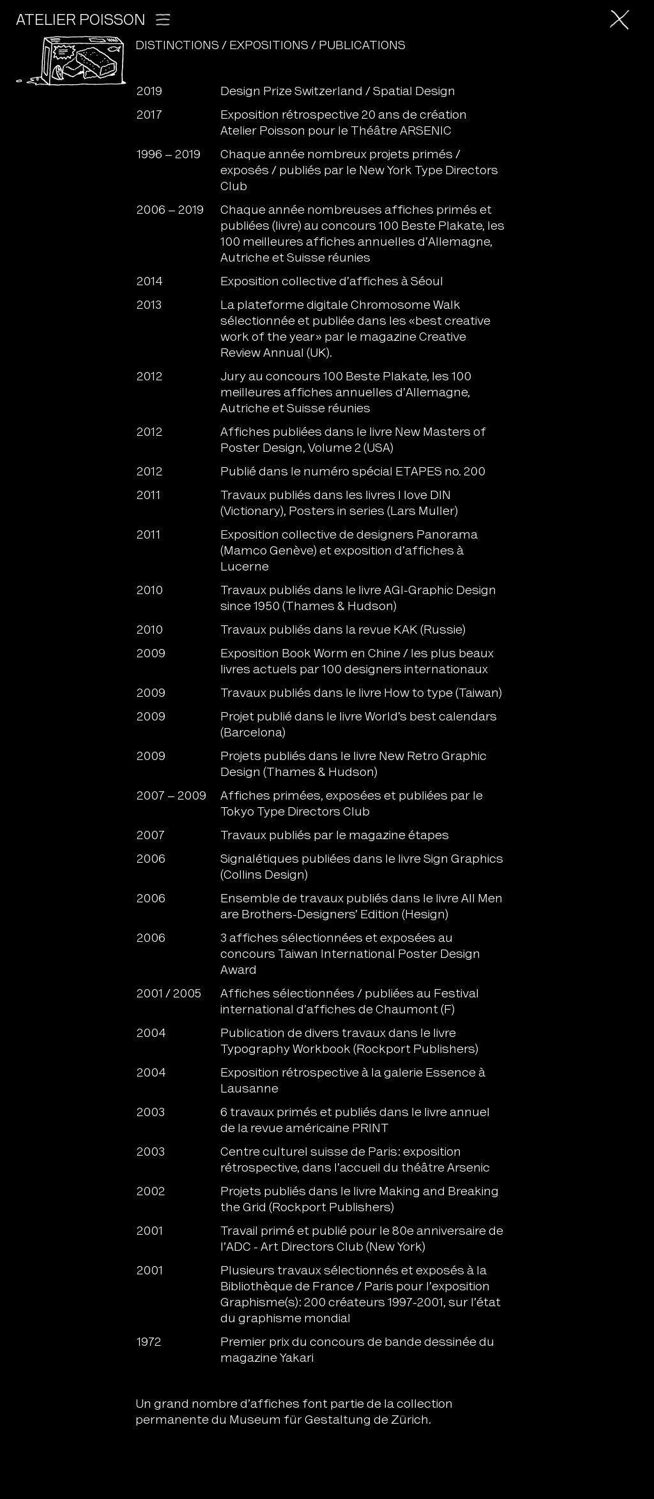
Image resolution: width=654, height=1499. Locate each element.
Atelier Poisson (94, 21)
